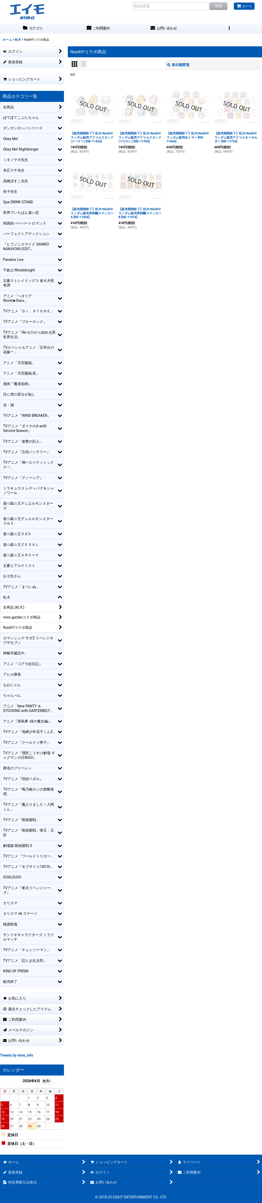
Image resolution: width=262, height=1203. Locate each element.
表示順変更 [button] (178, 65)
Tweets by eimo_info (16, 1055)
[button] (229, 28)
